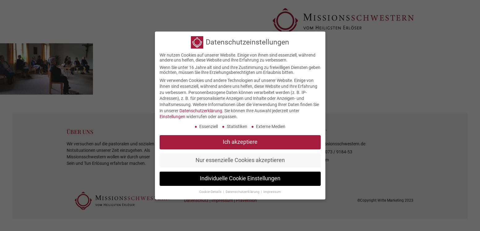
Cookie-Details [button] (210, 192)
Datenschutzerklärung (200, 110)
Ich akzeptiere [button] (240, 142)
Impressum (272, 192)
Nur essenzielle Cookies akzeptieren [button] (240, 160)
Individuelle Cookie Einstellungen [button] (240, 178)
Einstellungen (172, 116)
